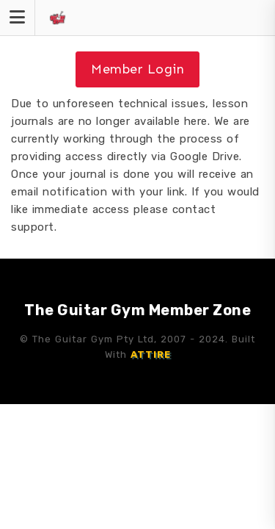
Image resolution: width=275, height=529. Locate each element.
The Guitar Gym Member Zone (137, 310)
